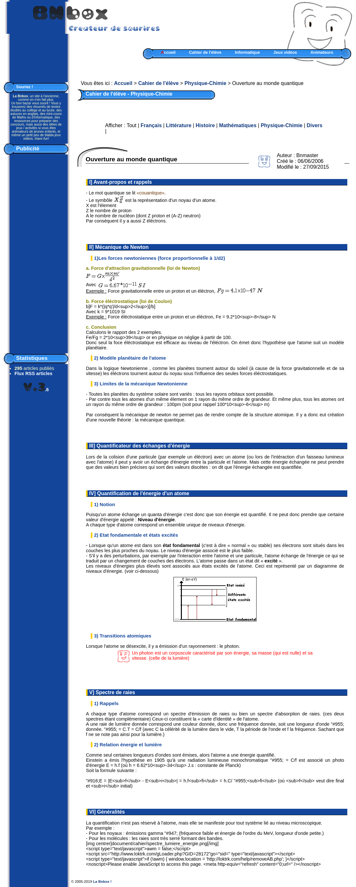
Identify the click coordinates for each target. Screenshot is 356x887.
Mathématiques (237, 125)
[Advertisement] (36, 252)
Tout (131, 125)
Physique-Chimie (205, 83)
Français (151, 125)
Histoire (205, 125)
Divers (315, 125)
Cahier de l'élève (205, 52)
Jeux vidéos (285, 52)
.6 (36, 389)
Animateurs (322, 52)
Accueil (123, 83)
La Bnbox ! (102, 881)
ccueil (168, 52)
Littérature (179, 125)
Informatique (247, 52)
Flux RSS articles (33, 373)
